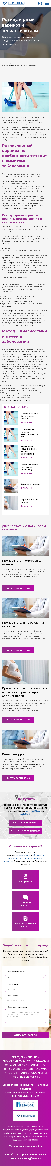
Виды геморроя (13, 754)
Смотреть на (25, 822)
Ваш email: (12, 995)
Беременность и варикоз (29, 501)
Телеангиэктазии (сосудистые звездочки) (29, 467)
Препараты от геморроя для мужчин (23, 562)
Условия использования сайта (25, 1146)
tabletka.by (25, 814)
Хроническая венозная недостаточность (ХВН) (29, 433)
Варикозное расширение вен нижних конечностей (29, 450)
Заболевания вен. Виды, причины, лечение (29, 416)
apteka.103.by (33, 811)
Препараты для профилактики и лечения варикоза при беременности (24, 692)
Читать (26, 422)
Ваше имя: (12, 984)
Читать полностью (18, 588)
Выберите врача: (16, 972)
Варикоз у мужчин (30, 484)
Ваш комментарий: (17, 1007)
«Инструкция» (23, 855)
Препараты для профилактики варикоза (24, 624)
